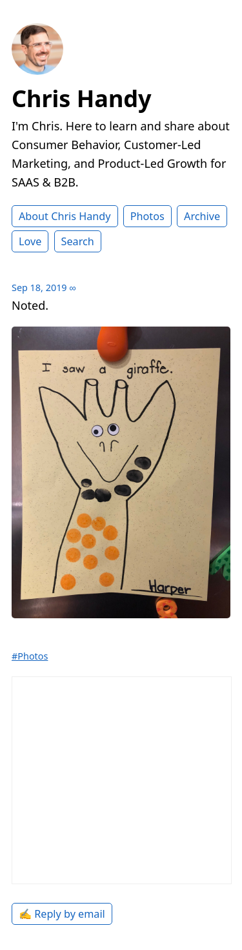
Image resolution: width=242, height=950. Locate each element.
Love (30, 241)
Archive (202, 216)
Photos (147, 216)
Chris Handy (82, 98)
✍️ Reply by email (62, 914)
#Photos (30, 656)
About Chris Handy (65, 216)
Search (77, 241)
